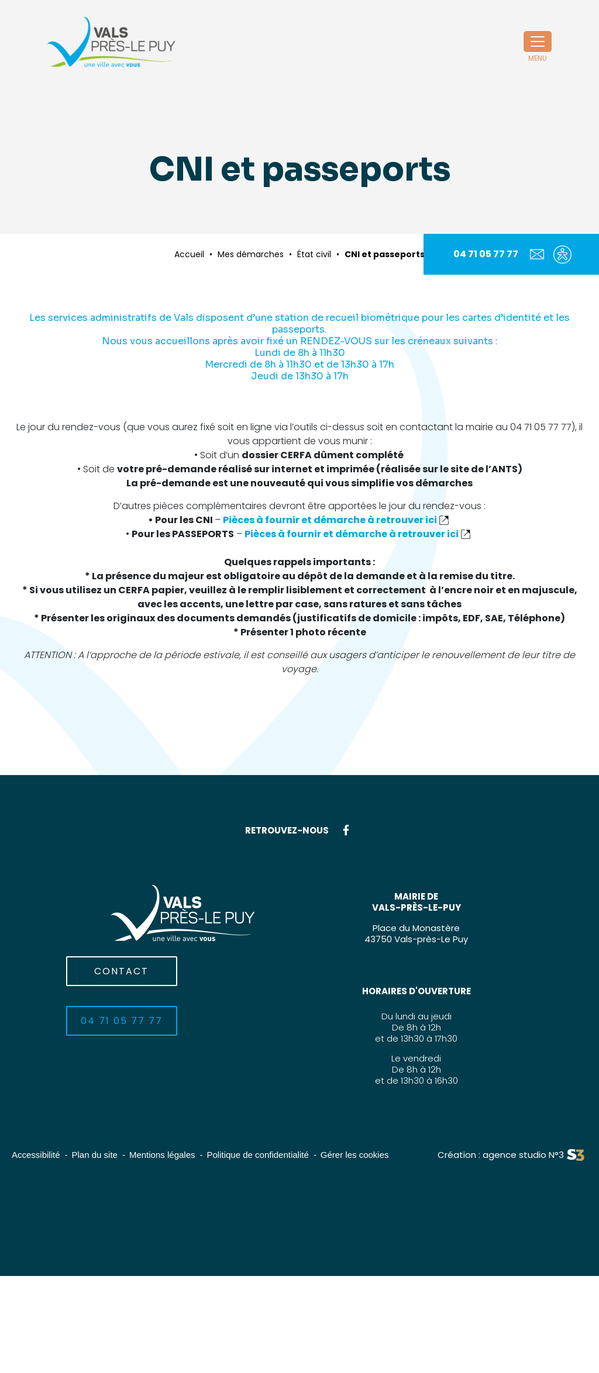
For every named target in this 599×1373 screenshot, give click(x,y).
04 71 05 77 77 (485, 254)
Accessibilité (36, 1155)
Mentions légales (162, 1155)
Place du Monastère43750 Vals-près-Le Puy (416, 933)
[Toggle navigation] (537, 41)
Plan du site (95, 1155)
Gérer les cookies (355, 1155)
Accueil (189, 254)
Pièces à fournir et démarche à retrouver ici (330, 520)
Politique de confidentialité (258, 1155)
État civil (314, 254)
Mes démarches (251, 254)
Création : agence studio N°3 (501, 1155)
